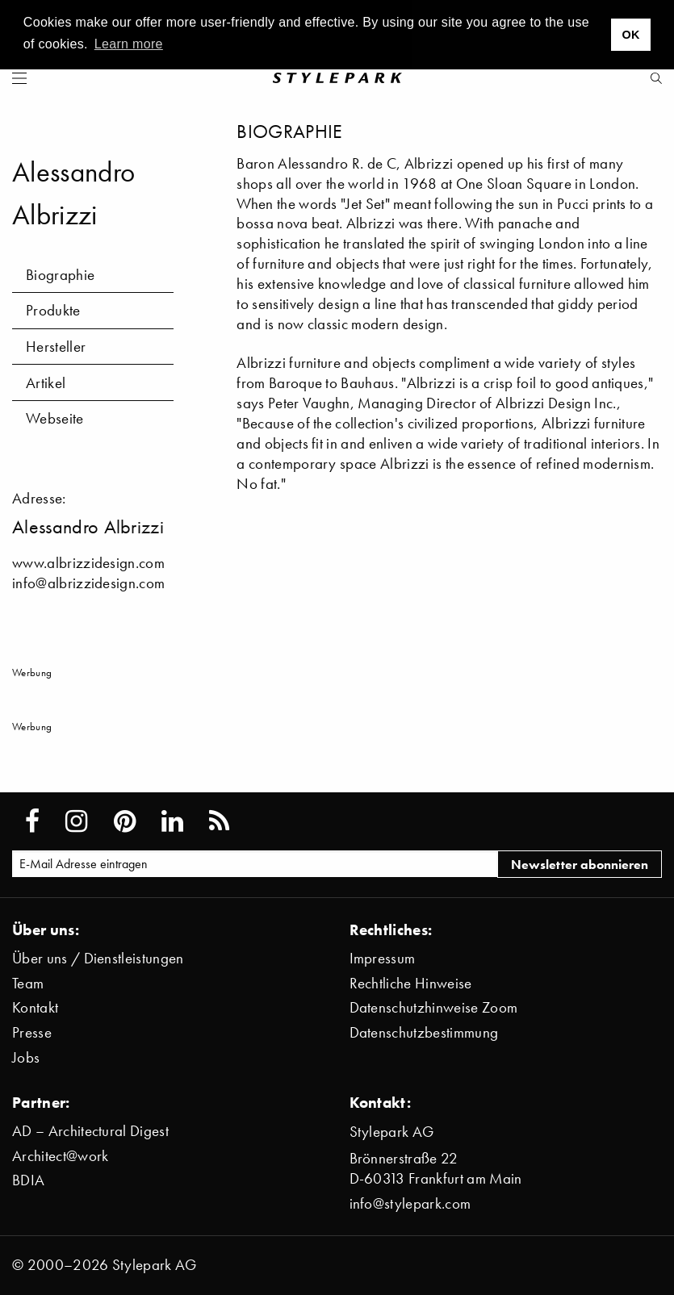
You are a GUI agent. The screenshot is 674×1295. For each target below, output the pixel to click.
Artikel (45, 383)
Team (28, 983)
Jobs (26, 1057)
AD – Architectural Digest (90, 1131)
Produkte (53, 310)
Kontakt (35, 1007)
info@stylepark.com (410, 1203)
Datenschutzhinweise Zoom (434, 1007)
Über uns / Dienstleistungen (98, 958)
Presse (32, 1032)
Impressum (383, 958)
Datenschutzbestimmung (424, 1032)
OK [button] (630, 34)
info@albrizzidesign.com (88, 583)
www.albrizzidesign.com (88, 563)
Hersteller (56, 346)
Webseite (55, 418)
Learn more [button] (128, 44)
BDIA (28, 1180)
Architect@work (60, 1156)
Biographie (60, 274)
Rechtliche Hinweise (411, 983)
